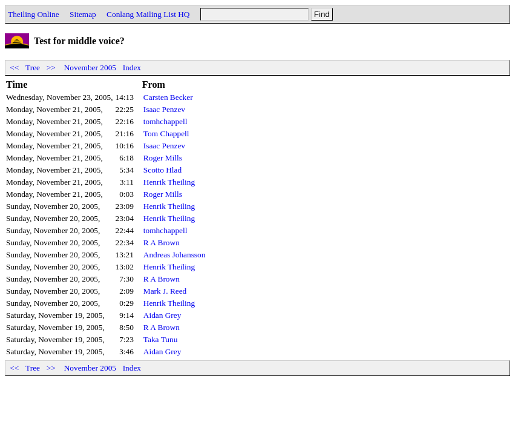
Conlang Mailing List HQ (148, 14)
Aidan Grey (162, 315)
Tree (32, 67)
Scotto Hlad (162, 169)
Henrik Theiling (169, 182)
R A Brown (161, 242)
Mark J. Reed (164, 291)
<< (14, 67)
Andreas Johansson (174, 254)
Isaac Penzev (164, 109)
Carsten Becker (168, 97)
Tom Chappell (166, 133)
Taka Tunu (160, 339)
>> (50, 67)
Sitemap (83, 14)
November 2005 (90, 67)
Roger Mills (162, 157)
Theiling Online (33, 14)
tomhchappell (165, 121)
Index (132, 67)
